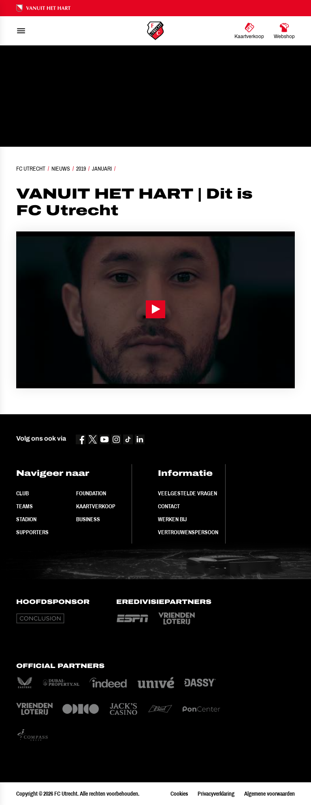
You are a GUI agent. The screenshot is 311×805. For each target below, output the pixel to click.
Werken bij (172, 519)
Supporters (32, 532)
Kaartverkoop (95, 506)
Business (88, 519)
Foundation (91, 493)
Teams (24, 506)
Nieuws (60, 168)
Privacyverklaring (216, 793)
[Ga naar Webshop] (284, 30)
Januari (102, 168)
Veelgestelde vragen (187, 493)
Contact (169, 506)
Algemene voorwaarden (269, 793)
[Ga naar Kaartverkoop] (249, 30)
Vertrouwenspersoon (188, 532)
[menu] (21, 31)
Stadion (26, 519)
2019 (81, 168)
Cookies (179, 793)
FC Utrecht (30, 168)
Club (22, 493)
